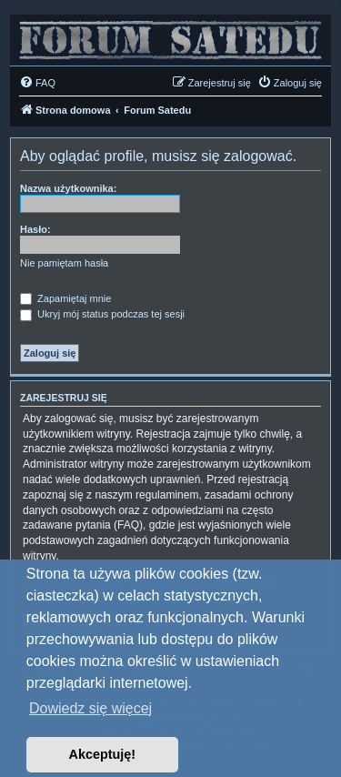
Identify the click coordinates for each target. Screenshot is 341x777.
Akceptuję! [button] (102, 754)
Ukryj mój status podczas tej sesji (102, 313)
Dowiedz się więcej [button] (90, 708)
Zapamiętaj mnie (65, 298)
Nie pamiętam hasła (64, 262)
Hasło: (35, 229)
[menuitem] (37, 83)
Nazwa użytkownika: (68, 188)
